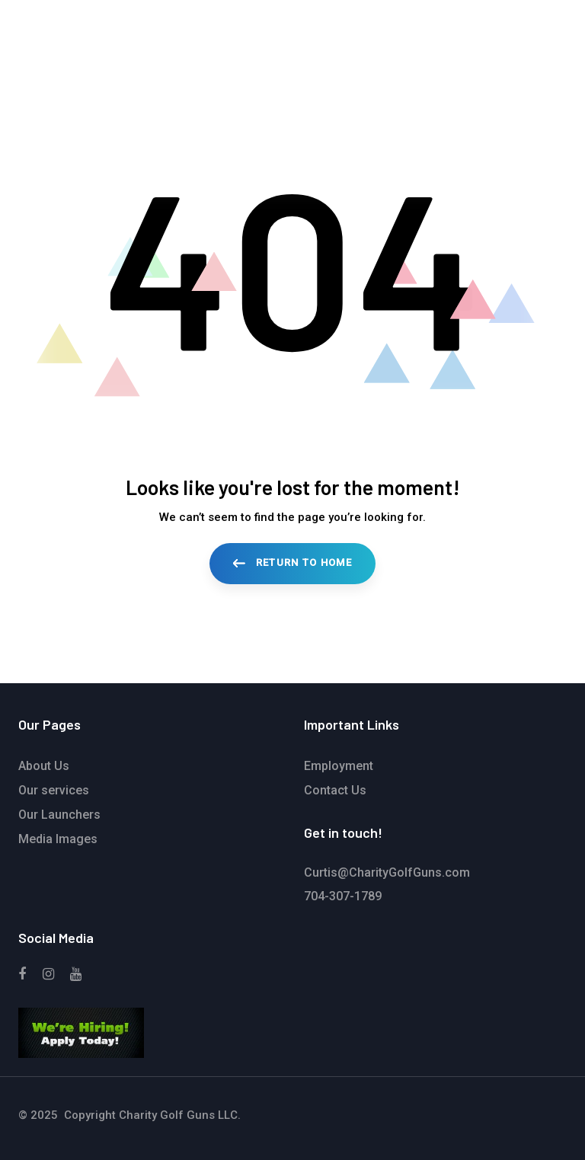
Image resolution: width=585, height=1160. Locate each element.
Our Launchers (59, 814)
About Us (43, 766)
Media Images (58, 839)
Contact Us (335, 790)
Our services (53, 790)
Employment (338, 766)
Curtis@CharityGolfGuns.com (387, 872)
